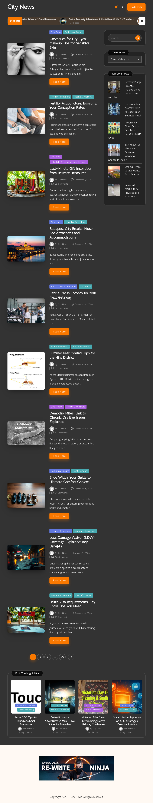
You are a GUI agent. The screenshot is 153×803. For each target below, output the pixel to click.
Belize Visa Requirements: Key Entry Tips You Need (72, 604)
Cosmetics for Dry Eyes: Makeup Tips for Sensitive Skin (69, 43)
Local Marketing (26, 709)
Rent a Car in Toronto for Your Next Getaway (72, 295)
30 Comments (59, 557)
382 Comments (60, 58)
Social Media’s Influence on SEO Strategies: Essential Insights (127, 721)
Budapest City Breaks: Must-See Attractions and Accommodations (71, 233)
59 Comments (59, 183)
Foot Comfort (80, 470)
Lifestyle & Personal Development (69, 162)
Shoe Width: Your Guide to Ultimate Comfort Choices (70, 479)
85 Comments (59, 118)
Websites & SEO (127, 709)
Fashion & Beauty (74, 32)
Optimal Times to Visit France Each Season (132, 170)
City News (20, 7)
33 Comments (59, 368)
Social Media (127, 705)
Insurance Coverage (84, 531)
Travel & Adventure (75, 222)
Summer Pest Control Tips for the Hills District (72, 355)
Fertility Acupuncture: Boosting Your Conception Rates (73, 105)
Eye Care (56, 32)
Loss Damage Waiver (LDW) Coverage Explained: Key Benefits (71, 542)
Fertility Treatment (60, 96)
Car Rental (85, 286)
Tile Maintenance (93, 709)
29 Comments (59, 617)
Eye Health (56, 406)
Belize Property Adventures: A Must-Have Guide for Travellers (115, 19)
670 (62, 657)
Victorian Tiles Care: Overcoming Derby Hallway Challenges (93, 721)
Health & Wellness (83, 96)
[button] (136, 6)
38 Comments (59, 308)
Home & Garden (59, 346)
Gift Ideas (56, 156)
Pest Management (81, 346)
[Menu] (109, 7)
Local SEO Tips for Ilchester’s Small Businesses (46, 19)
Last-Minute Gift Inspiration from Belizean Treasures (70, 170)
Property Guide (59, 705)
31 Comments (59, 432)
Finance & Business (60, 531)
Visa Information (83, 595)
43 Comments (59, 248)
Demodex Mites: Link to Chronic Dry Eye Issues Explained (67, 417)
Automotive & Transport (63, 286)
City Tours (56, 222)
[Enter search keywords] (125, 38)
